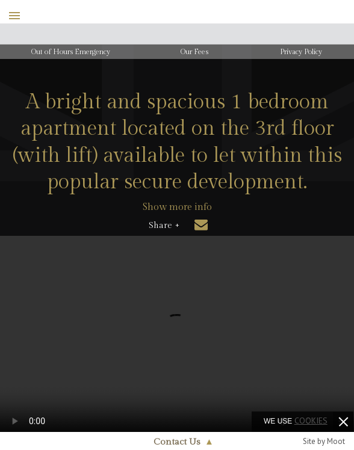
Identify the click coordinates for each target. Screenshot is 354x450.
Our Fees (194, 52)
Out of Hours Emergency (70, 52)
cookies (311, 420)
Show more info (177, 207)
